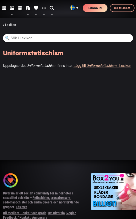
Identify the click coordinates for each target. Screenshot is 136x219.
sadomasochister (15, 202)
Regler (71, 213)
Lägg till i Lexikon (102, 66)
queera (48, 202)
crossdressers (60, 198)
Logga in (95, 8)
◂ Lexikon (9, 25)
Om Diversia (56, 213)
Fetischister (41, 198)
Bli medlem (122, 8)
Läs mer (21, 207)
